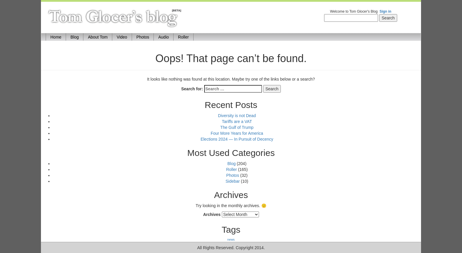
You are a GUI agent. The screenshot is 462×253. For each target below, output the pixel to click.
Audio (163, 37)
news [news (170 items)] (231, 239)
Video (122, 37)
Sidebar (232, 181)
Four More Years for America (237, 133)
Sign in (385, 11)
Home (58, 36)
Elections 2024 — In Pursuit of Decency (237, 139)
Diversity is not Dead (237, 115)
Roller (183, 37)
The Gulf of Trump (237, 127)
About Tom (98, 37)
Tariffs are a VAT (237, 121)
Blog (74, 37)
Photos (142, 37)
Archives (211, 214)
